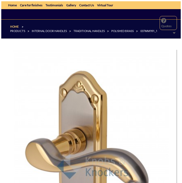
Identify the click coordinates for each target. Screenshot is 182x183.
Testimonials (54, 5)
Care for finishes (31, 5)
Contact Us (86, 5)
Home (12, 5)
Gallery (71, 5)
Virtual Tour (105, 5)
